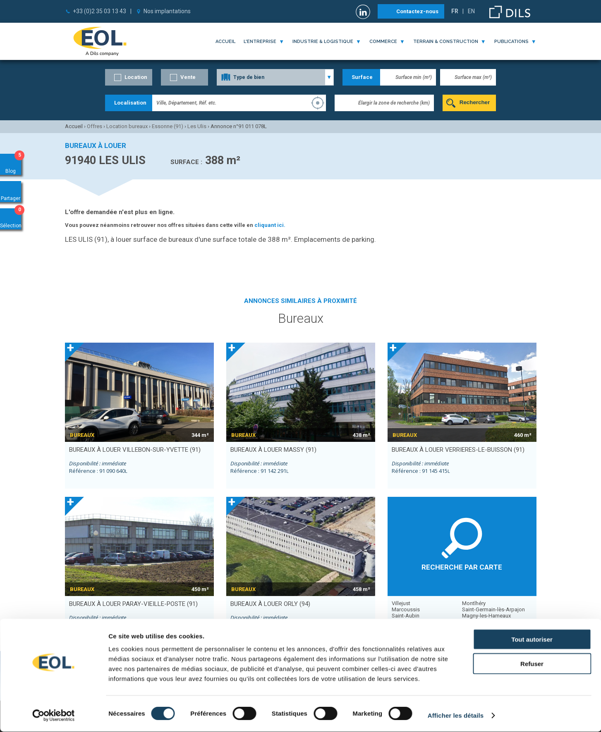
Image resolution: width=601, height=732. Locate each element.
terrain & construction (445, 41)
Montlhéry (474, 603)
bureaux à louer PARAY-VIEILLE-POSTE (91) (133, 604)
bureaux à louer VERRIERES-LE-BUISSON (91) (458, 449)
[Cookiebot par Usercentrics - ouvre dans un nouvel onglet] (53, 716)
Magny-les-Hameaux (486, 616)
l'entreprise (260, 41)
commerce (383, 41)
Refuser (532, 664)
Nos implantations (167, 11)
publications (511, 41)
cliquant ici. (269, 225)
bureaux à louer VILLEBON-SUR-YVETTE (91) (135, 449)
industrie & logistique (322, 41)
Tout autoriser (532, 639)
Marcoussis (406, 609)
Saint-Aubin (405, 616)
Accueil (225, 41)
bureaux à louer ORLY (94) (270, 604)
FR (454, 11)
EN (471, 11)
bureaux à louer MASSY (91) (273, 449)
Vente (188, 77)
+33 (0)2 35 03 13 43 (99, 11)
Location (136, 77)
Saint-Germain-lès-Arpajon (493, 609)
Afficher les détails (456, 715)
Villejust (401, 603)
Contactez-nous (417, 11)
